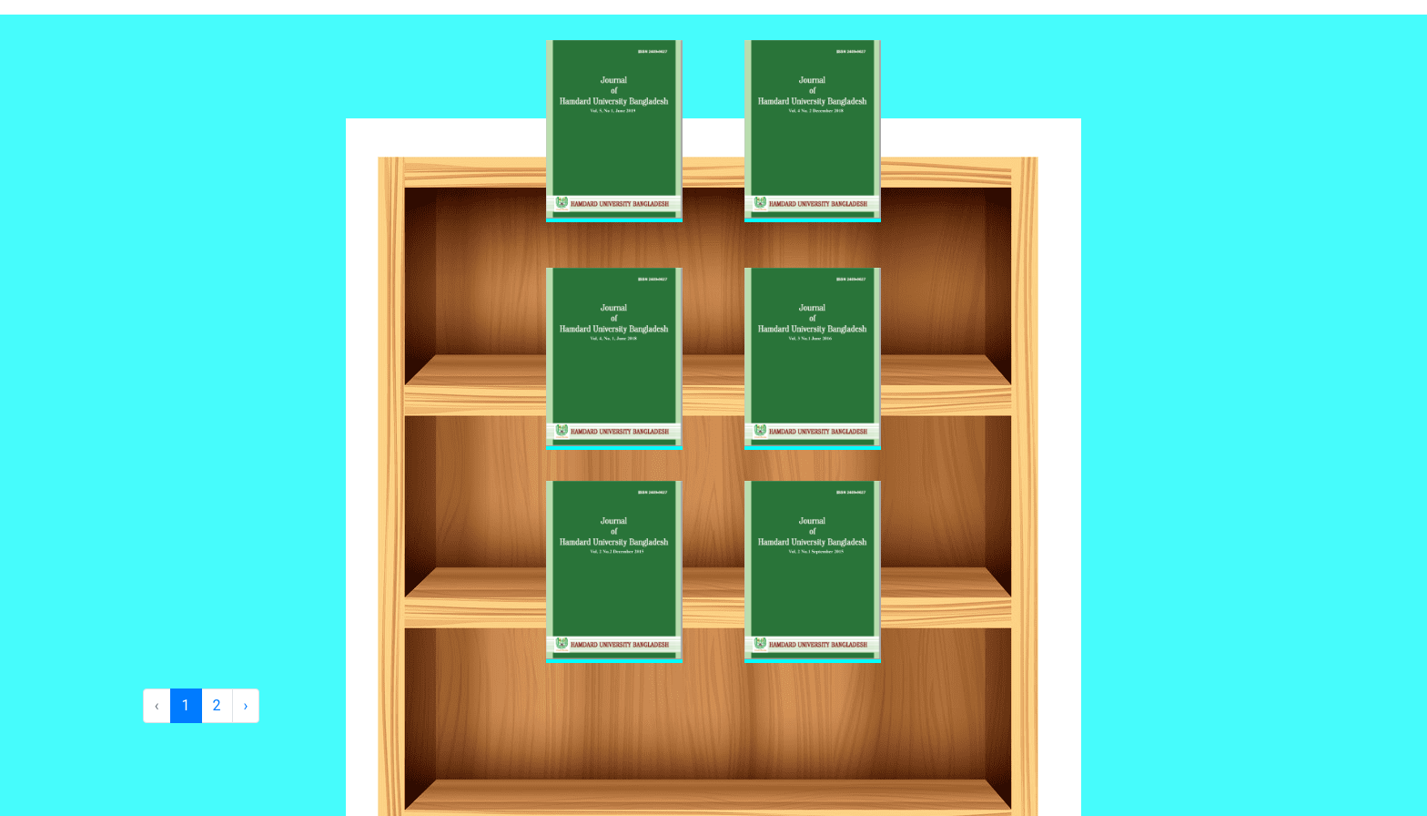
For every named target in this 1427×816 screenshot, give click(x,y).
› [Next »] (246, 705)
